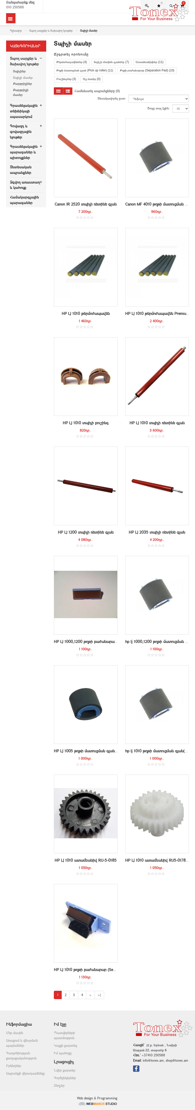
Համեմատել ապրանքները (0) (97, 91)
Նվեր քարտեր (64, 1070)
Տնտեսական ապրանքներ (20, 170)
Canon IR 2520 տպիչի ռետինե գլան (86, 204)
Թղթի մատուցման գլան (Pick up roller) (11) (84, 70)
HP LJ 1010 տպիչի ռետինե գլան (157, 422)
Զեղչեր (59, 1085)
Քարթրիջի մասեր (20, 92)
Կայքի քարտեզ (65, 1045)
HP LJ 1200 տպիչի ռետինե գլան (85, 532)
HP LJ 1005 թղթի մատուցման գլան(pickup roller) (96, 750)
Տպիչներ (19, 71)
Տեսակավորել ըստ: (112, 98)
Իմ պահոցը (63, 1053)
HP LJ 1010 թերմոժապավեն (86, 313)
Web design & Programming (97, 1100)
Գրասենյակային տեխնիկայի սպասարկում (24, 111)
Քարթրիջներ (22, 84)
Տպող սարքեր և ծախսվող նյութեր (51, 30)
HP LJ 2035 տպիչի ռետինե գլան (157, 532)
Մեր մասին (14, 1033)
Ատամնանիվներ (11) (150, 62)
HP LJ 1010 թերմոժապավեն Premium (157, 313)
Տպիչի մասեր (23, 77)
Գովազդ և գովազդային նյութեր (20, 131)
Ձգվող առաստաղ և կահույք (25, 185)
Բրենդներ (13, 1065)
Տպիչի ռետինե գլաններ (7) (111, 62)
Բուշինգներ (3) (66, 79)
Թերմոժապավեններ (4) (71, 62)
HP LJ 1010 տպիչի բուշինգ (85, 422)
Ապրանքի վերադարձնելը (25, 1073)
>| (99, 995)
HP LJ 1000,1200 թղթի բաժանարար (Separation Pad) (99, 641)
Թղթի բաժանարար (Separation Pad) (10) (147, 70)
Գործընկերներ (65, 1078)
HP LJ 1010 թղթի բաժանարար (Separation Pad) (94, 969)
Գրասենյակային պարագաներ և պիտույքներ (24, 152)
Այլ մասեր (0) (92, 79)
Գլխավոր (16, 30)
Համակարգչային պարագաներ (24, 200)
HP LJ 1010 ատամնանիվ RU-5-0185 (86, 860)
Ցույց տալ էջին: (158, 108)
